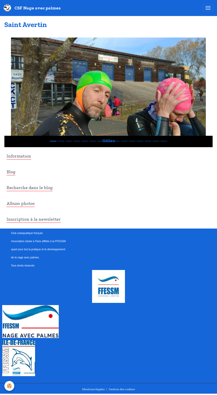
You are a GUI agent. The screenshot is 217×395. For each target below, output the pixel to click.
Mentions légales (93, 389)
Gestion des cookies (122, 389)
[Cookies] (9, 386)
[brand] (33, 8)
